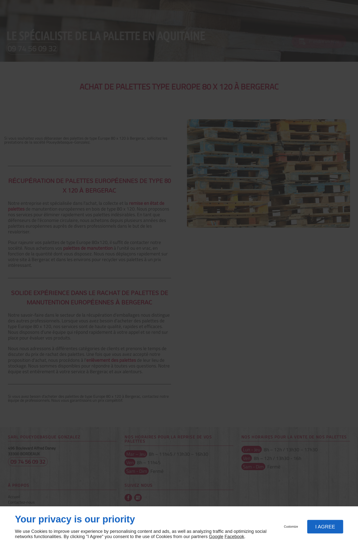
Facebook (234, 536)
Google (216, 536)
